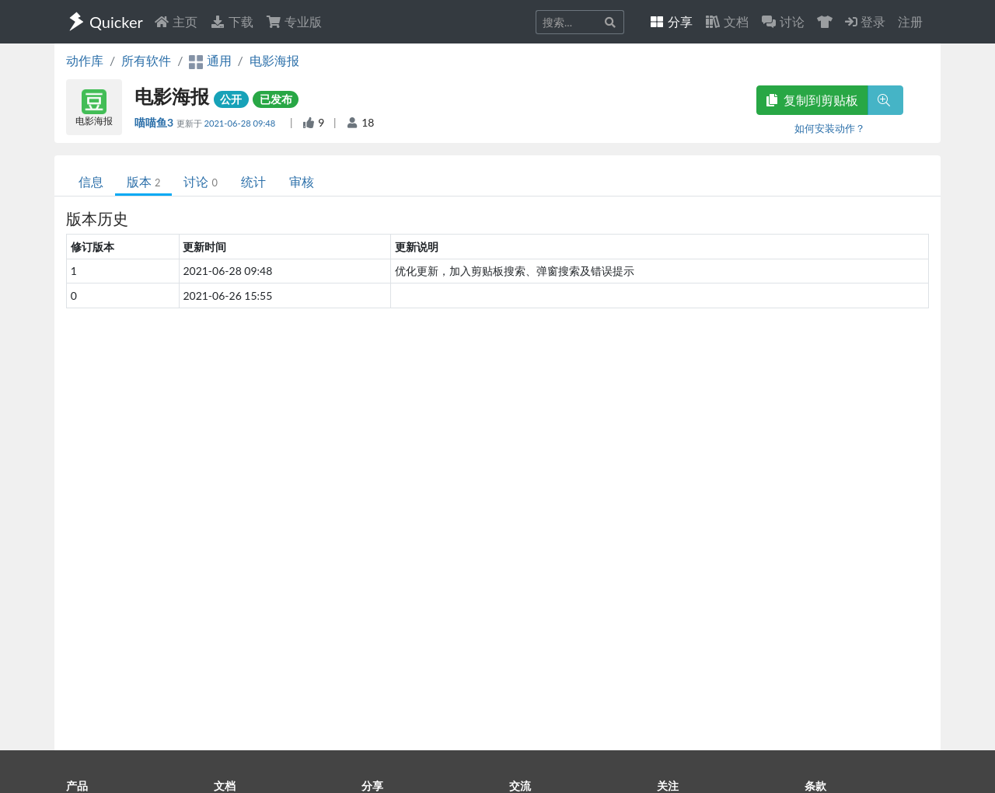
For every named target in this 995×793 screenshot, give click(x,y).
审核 (301, 181)
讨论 (200, 181)
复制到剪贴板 (812, 99)
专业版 (294, 21)
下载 (231, 21)
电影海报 (274, 60)
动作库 (84, 60)
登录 (865, 21)
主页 (175, 21)
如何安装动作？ (829, 128)
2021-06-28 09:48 (241, 123)
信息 (91, 181)
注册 (910, 21)
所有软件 (146, 60)
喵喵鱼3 (155, 122)
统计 (253, 181)
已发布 (276, 99)
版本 (143, 181)
